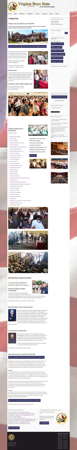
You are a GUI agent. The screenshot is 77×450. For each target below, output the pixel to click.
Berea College (13, 138)
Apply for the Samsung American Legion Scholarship (24, 400)
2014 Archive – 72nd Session (63, 446)
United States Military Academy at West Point (20, 184)
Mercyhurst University (15, 163)
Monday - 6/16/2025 (57, 61)
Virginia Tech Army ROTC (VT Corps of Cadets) (20, 200)
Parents (37, 13)
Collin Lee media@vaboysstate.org (22, 422)
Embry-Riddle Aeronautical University (18, 146)
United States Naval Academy (16, 186)
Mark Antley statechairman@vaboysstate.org (25, 420)
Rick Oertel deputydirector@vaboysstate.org (25, 413)
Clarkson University (14, 144)
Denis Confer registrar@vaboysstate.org (21, 423)
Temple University (14, 180)
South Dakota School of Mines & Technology (19, 177)
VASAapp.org (18, 77)
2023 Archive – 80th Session (63, 435)
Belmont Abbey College (15, 136)
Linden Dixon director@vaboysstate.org (20, 412)
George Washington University (16, 151)
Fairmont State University (15, 149)
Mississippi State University (16, 165)
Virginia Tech (13, 198)
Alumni (51, 13)
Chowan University (14, 140)
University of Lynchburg (15, 192)
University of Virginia (14, 194)
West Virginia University (15, 204)
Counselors (44, 13)
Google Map (42, 46)
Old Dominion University (15, 167)
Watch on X (33, 155)
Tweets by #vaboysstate (56, 107)
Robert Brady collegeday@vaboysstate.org (28, 419)
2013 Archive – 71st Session (63, 447)
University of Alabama (15, 188)
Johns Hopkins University (15, 157)
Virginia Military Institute (15, 196)
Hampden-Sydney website (29, 46)
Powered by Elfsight (60, 100)
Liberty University (14, 161)
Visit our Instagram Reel (59, 96)
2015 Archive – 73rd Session (63, 444)
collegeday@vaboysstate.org (17, 87)
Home (10, 13)
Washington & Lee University (16, 202)
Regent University (14, 171)
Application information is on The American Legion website (21, 300)
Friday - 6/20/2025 (57, 47)
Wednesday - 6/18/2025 (58, 54)
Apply (15, 13)
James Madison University (15, 155)
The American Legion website (26, 404)
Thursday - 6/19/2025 (57, 50)
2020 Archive (60, 439)
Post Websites (44, 422)
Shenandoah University (15, 175)
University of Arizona (14, 190)
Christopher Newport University (17, 142)
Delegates (22, 13)
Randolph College (14, 169)
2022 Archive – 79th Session (63, 436)
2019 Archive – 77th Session (63, 440)
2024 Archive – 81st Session (63, 434)
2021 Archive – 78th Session (63, 437)
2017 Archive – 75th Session (63, 442)
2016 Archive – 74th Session (63, 443)
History (57, 13)
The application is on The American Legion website (19, 347)
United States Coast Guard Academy (18, 182)
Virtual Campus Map (15, 46)
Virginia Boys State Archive (63, 433)
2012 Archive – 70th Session (63, 448)
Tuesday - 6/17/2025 (57, 57)
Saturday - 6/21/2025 (57, 43)
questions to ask (19, 67)
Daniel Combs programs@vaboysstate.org (25, 415)
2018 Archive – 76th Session (63, 441)
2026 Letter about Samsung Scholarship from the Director (26, 357)
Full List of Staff (14, 427)
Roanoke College (13, 173)
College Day (30, 13)
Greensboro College (14, 153)
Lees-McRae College (14, 159)
